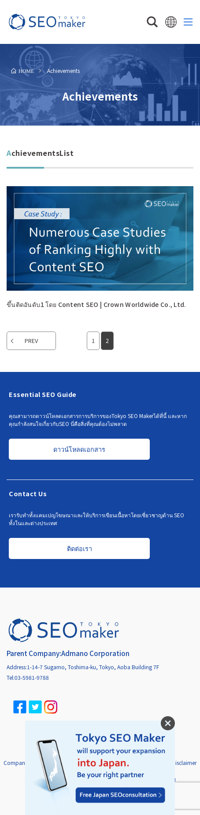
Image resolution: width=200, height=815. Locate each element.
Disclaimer (184, 762)
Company (16, 762)
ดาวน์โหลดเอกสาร (79, 449)
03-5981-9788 (32, 677)
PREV (31, 340)
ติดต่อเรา (79, 548)
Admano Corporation (95, 653)
